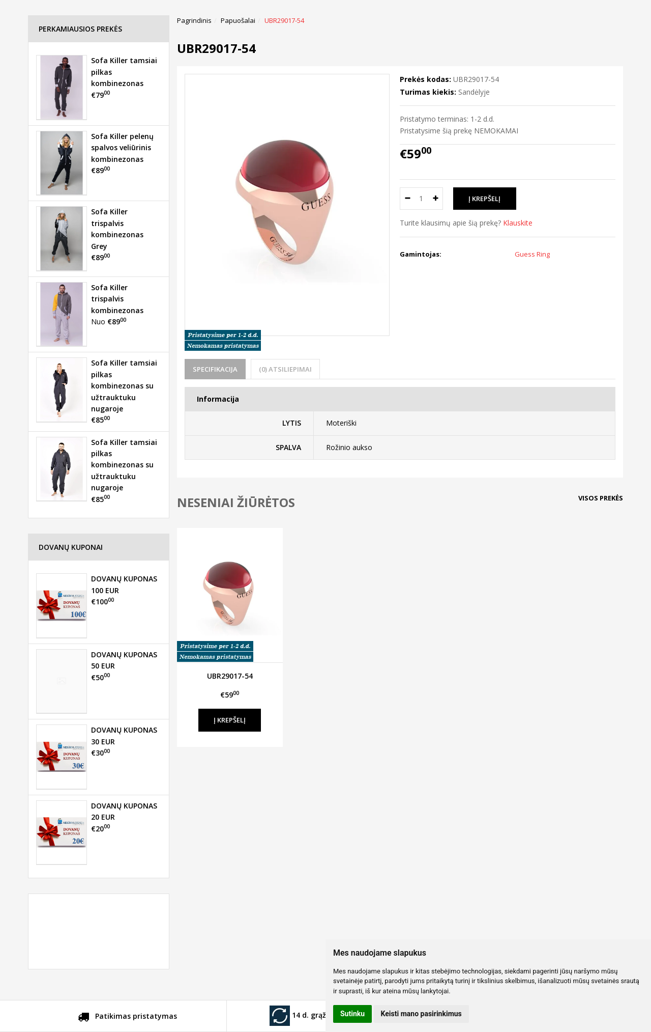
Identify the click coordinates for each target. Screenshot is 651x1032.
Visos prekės (600, 498)
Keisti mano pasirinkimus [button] (421, 1014)
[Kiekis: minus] (407, 198)
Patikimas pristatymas (127, 1017)
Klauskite (517, 223)
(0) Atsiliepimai (285, 369)
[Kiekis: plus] (435, 198)
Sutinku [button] (352, 1014)
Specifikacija (215, 369)
